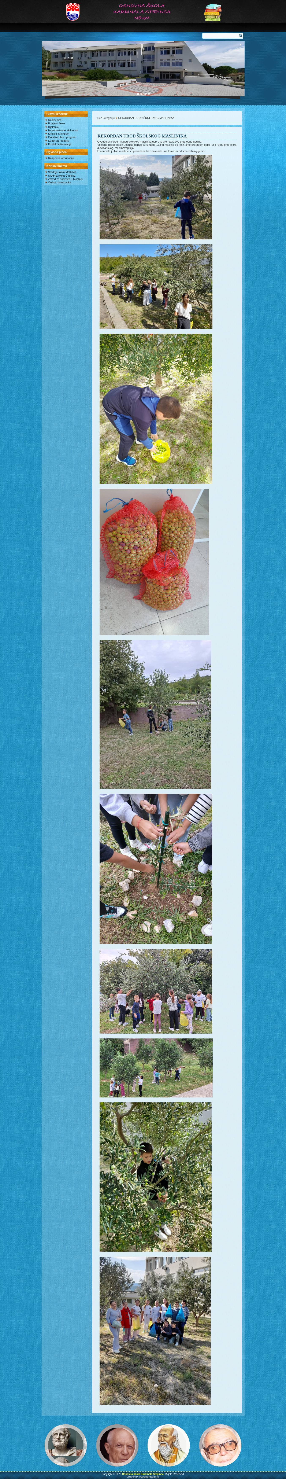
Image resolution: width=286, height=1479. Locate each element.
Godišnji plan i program (62, 137)
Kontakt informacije (60, 144)
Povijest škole (56, 123)
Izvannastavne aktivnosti (63, 130)
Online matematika (59, 182)
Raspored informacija (61, 158)
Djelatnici (53, 127)
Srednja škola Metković (62, 172)
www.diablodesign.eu (149, 1477)
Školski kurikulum (58, 133)
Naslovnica (55, 120)
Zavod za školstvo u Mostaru (65, 179)
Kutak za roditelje (58, 140)
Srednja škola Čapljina (61, 175)
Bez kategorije (106, 117)
